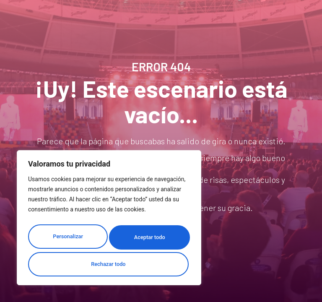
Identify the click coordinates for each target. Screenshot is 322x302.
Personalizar (65, 240)
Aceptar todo (109, 264)
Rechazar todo (146, 240)
